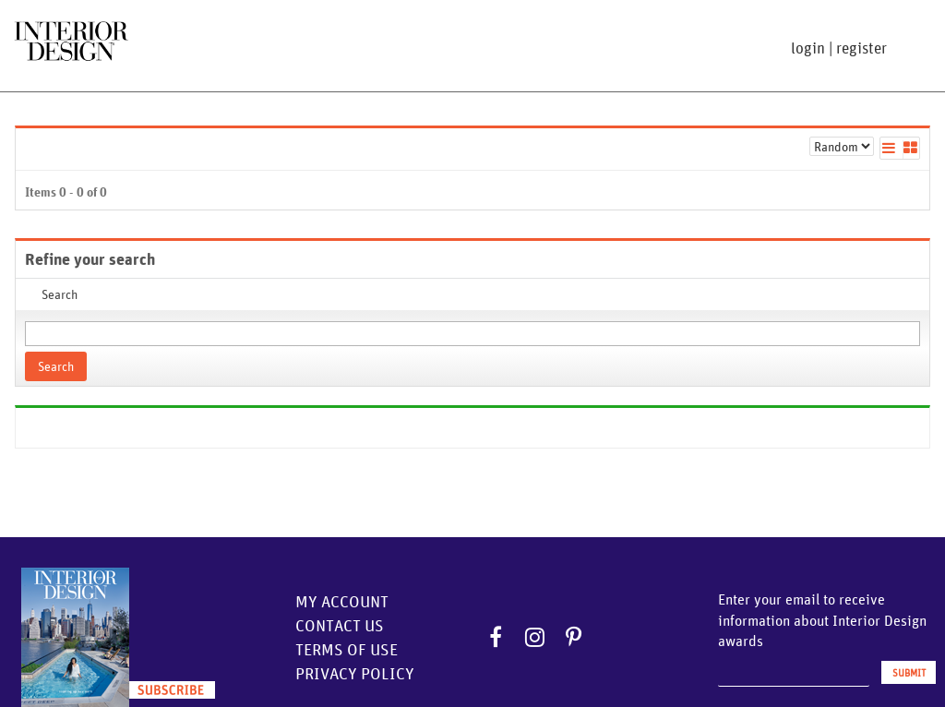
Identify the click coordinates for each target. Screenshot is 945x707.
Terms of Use (346, 649)
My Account (342, 601)
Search (56, 366)
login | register (839, 48)
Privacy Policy (354, 673)
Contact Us (339, 625)
